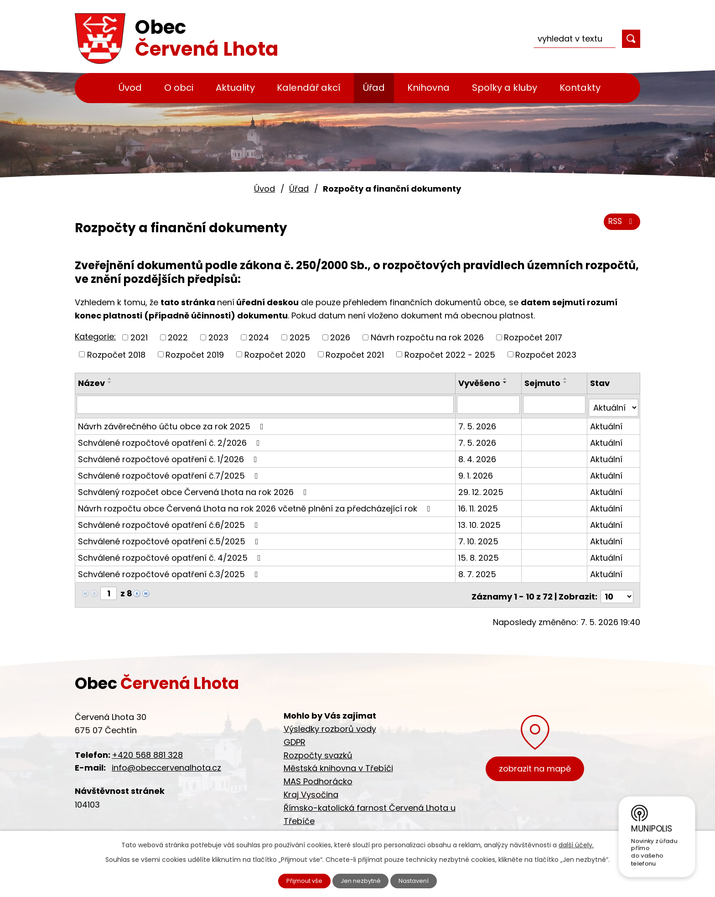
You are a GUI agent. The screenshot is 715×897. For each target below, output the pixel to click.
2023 (218, 337)
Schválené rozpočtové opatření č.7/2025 (170, 472)
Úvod (130, 87)
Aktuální (607, 422)
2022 (178, 337)
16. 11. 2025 (479, 505)
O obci (178, 87)
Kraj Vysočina (311, 787)
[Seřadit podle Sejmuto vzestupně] (566, 379)
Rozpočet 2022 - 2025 (449, 354)
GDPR (295, 735)
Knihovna (428, 87)
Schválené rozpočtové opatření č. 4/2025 (171, 554)
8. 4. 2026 (478, 455)
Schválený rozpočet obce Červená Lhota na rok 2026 (194, 488)
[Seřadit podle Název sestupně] (110, 382)
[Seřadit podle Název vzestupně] (110, 379)
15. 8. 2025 (480, 554)
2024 (259, 337)
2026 (340, 337)
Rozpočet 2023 (545, 354)
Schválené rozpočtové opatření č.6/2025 (170, 521)
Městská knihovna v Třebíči (338, 761)
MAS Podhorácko (318, 775)
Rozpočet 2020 (275, 354)
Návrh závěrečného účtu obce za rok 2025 (172, 422)
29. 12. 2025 (482, 488)
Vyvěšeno (481, 383)
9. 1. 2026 (477, 472)
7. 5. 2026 (478, 422)
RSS (621, 224)
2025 (300, 337)
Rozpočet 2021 (355, 354)
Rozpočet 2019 (195, 354)
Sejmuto (543, 383)
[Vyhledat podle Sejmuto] (555, 404)
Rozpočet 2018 (116, 354)
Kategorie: (95, 336)
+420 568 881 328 (147, 748)
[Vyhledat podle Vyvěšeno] (489, 404)
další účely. (576, 843)
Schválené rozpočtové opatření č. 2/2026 (171, 439)
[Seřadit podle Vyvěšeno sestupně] (507, 382)
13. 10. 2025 (481, 521)
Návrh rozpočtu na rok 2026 (427, 337)
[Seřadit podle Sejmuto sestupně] (566, 382)
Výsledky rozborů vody (330, 722)
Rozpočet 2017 (533, 337)
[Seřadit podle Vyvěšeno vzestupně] (507, 379)
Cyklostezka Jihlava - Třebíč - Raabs (359, 827)
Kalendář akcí (309, 87)
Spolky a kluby (504, 87)
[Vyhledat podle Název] (266, 404)
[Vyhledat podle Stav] (613, 404)
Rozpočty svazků (318, 748)
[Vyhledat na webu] (575, 39)
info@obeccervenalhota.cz (166, 761)
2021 (139, 337)
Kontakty (580, 87)
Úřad (374, 87)
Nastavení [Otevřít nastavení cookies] (420, 880)
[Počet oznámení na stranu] (617, 589)
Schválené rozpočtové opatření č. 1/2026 (169, 455)
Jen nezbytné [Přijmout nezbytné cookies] (361, 880)
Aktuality (235, 87)
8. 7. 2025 (478, 570)
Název (91, 383)
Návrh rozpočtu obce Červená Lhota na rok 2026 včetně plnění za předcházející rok (256, 505)
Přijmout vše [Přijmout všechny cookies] (299, 880)
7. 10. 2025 (480, 537)
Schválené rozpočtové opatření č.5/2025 (170, 537)
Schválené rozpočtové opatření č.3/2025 (170, 570)
